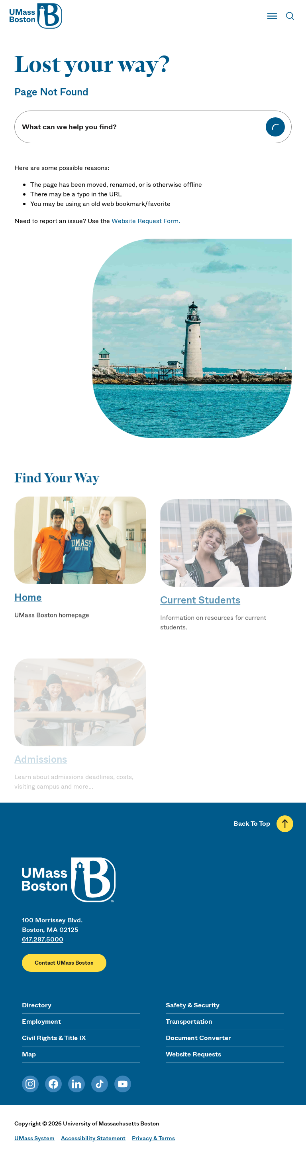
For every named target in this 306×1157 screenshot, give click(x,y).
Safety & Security (193, 1005)
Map (29, 1054)
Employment (41, 1021)
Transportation (189, 1021)
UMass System (34, 1138)
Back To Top (251, 823)
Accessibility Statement (93, 1138)
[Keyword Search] (143, 127)
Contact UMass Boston (64, 963)
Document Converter (198, 1037)
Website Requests (193, 1054)
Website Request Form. (146, 220)
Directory (36, 1005)
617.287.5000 (42, 939)
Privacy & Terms (153, 1138)
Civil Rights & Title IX (54, 1037)
